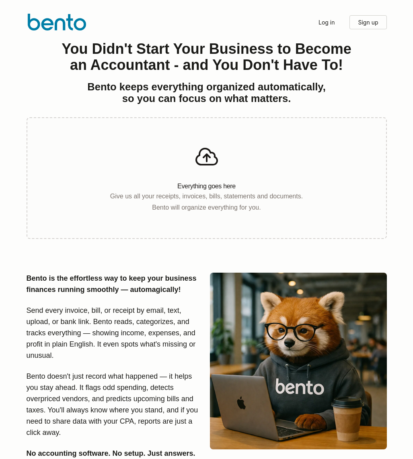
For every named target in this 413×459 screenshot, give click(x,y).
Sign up (368, 22)
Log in (326, 22)
